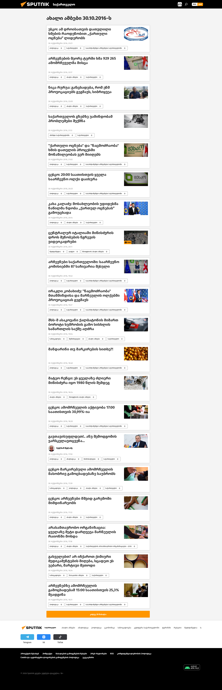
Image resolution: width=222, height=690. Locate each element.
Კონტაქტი (47, 653)
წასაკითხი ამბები (76, 575)
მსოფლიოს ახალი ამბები (93, 252)
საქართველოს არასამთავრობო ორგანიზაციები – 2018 (109, 546)
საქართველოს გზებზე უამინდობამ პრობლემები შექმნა (80, 118)
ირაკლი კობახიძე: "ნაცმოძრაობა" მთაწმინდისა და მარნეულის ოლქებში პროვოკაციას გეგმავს (84, 295)
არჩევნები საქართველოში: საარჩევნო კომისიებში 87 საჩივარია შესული (83, 264)
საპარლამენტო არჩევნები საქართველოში (104, 48)
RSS (112, 653)
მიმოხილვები (90, 459)
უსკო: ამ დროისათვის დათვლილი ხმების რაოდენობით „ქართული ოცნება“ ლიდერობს (79, 33)
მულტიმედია (55, 252)
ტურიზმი (166, 628)
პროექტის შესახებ (30, 653)
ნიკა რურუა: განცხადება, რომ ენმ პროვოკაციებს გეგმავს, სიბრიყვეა (80, 89)
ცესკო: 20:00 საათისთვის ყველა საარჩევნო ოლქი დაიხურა (77, 176)
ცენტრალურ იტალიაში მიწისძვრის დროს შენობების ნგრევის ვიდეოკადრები (81, 237)
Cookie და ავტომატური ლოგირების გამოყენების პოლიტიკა (50, 657)
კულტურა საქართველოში (146, 628)
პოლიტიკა (54, 48)
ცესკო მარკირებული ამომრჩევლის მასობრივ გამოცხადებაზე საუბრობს (81, 471)
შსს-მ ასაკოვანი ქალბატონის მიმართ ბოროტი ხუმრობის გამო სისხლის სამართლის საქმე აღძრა (83, 324)
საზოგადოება (55, 339)
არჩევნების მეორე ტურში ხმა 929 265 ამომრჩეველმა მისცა (82, 60)
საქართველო (72, 48)
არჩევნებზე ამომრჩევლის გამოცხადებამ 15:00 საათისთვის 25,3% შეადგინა (83, 590)
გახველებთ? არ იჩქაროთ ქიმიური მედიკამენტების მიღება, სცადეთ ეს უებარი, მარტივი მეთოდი (81, 561)
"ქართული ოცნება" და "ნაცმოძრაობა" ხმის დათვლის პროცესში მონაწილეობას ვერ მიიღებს (83, 150)
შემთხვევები (74, 339)
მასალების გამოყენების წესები (71, 653)
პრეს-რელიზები (98, 653)
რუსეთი (178, 628)
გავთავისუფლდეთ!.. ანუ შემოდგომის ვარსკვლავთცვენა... (82, 438)
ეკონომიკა (109, 628)
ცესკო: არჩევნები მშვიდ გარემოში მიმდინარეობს (79, 500)
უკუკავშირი (88, 657)
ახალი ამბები (72, 77)
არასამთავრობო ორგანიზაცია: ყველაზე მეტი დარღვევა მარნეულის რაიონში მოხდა (82, 532)
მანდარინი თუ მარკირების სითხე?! (80, 349)
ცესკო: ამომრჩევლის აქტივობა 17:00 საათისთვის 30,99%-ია (81, 409)
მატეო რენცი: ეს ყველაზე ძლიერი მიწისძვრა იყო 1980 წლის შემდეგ (79, 380)
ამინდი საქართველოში (60, 135)
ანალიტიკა (71, 459)
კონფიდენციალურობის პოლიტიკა (134, 653)
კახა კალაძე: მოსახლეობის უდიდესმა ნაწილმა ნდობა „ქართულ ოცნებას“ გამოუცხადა (83, 208)
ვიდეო (71, 252)
